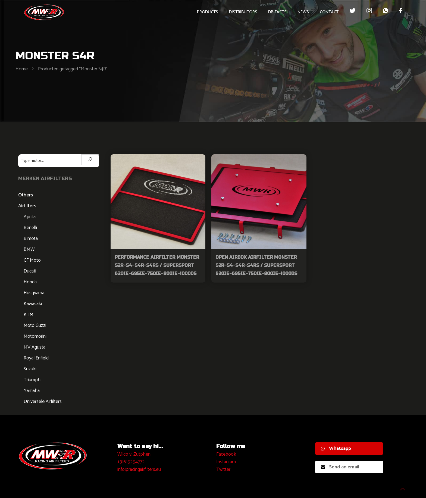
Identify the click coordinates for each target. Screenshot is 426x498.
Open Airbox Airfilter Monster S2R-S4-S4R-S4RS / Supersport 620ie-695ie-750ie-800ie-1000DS (256, 265)
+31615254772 (131, 462)
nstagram (227, 462)
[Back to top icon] (400, 487)
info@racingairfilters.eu (139, 469)
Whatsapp (336, 448)
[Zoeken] (90, 159)
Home (21, 69)
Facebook (226, 454)
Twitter (223, 469)
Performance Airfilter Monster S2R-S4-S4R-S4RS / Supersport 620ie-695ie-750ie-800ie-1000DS (157, 265)
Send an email (340, 467)
